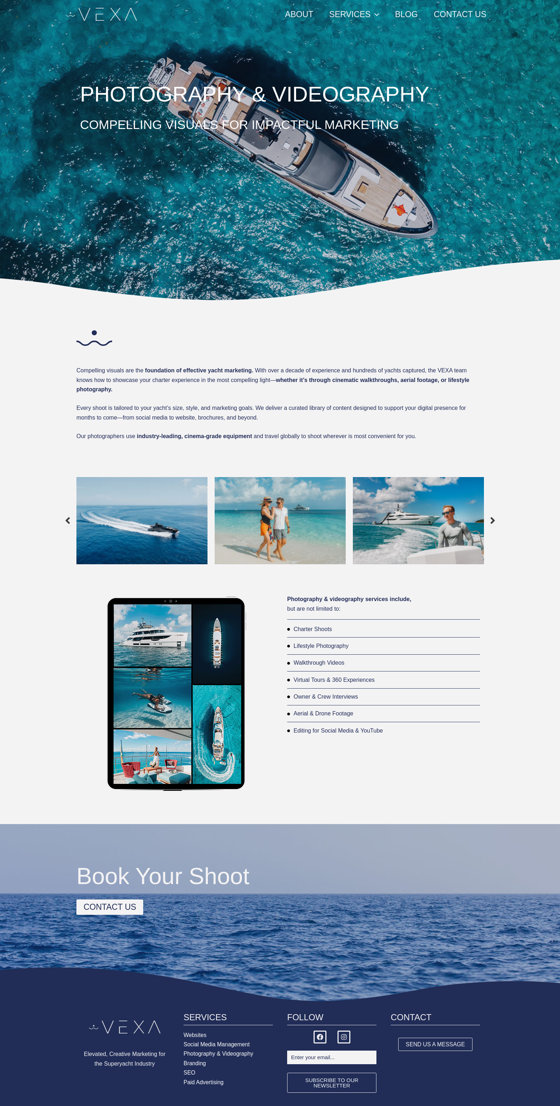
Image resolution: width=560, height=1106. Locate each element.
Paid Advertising (204, 1082)
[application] (373, 14)
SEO (190, 1073)
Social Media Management (217, 1044)
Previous (67, 520)
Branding (195, 1063)
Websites (195, 1035)
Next (492, 520)
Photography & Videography (219, 1054)
